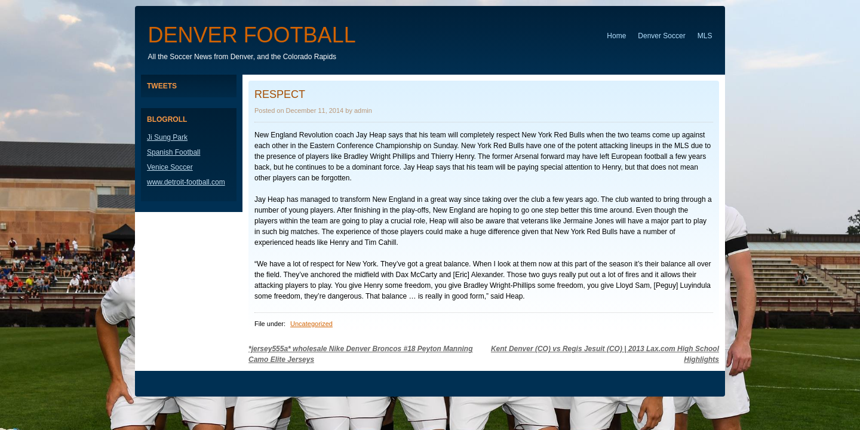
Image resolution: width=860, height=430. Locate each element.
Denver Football (252, 35)
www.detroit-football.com (186, 182)
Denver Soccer (661, 36)
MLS (705, 36)
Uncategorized (311, 323)
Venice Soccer (170, 167)
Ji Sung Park (167, 137)
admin (363, 110)
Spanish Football (173, 152)
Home (616, 36)
